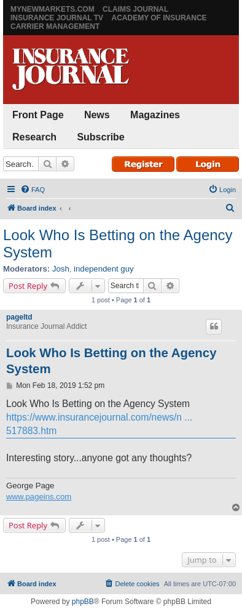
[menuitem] (32, 189)
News (97, 115)
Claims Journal (135, 9)
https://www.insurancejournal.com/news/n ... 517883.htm (99, 424)
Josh (60, 268)
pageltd (19, 317)
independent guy (104, 268)
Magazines (155, 115)
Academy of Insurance (158, 18)
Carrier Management (55, 26)
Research (34, 137)
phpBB (83, 601)
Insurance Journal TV (56, 18)
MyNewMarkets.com (52, 9)
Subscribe (100, 137)
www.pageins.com (38, 496)
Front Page (38, 115)
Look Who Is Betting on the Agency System (118, 243)
